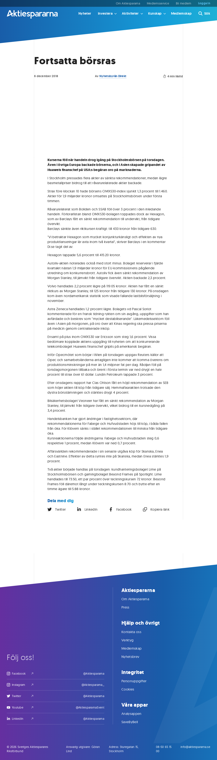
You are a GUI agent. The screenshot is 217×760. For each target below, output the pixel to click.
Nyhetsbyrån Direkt (112, 76)
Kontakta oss (135, 632)
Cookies (132, 689)
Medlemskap (181, 13)
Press (129, 607)
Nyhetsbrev (134, 656)
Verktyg (131, 640)
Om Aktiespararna (128, 3)
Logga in (204, 3)
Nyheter (84, 13)
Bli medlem (183, 3)
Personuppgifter (138, 681)
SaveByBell (133, 722)
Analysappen (135, 713)
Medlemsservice (158, 3)
